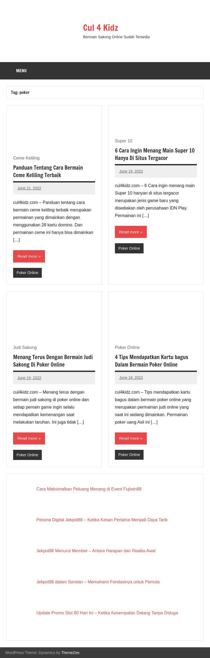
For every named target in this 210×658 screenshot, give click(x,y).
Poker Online (27, 273)
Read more (27, 256)
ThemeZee (70, 653)
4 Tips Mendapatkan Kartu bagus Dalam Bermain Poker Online (151, 360)
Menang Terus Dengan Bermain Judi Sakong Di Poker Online (53, 360)
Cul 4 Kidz (100, 27)
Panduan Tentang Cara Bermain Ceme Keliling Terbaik (48, 171)
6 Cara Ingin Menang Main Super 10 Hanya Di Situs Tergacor (155, 154)
